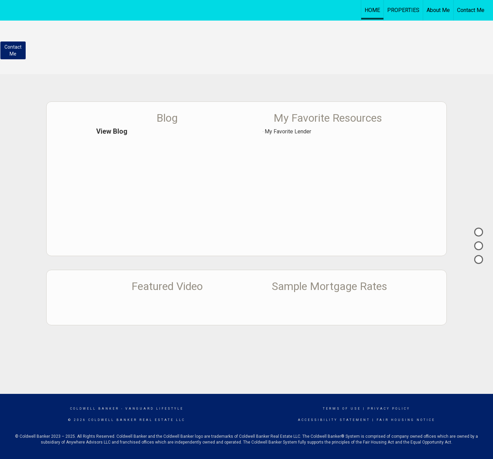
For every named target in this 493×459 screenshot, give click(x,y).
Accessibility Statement (334, 420)
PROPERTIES (403, 10)
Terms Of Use (342, 408)
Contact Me (470, 10)
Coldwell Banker (94, 408)
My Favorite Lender (288, 131)
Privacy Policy (388, 408)
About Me (438, 10)
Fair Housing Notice (406, 420)
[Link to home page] (246, 9)
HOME (372, 10)
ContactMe (13, 50)
